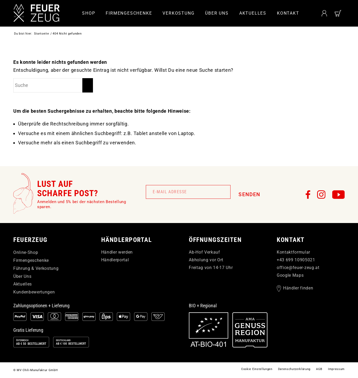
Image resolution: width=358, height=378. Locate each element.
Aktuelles (22, 284)
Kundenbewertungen (34, 292)
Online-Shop (25, 252)
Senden (249, 194)
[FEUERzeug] (37, 13)
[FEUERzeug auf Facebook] (308, 194)
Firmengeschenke (31, 260)
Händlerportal (115, 259)
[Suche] (53, 85)
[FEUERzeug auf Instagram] (321, 194)
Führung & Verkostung (35, 268)
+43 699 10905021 (296, 259)
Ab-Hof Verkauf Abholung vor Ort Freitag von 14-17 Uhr (211, 260)
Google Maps (290, 275)
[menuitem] (88, 13)
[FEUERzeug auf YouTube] (338, 194)
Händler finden (298, 288)
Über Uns (22, 276)
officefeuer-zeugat (298, 267)
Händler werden (117, 252)
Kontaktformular (293, 252)
